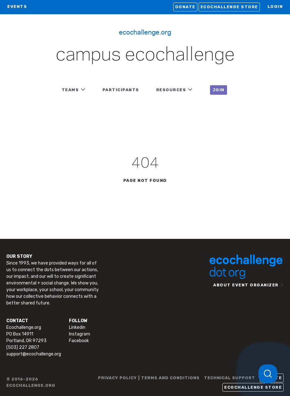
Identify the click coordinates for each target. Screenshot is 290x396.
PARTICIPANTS (120, 89)
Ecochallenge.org (145, 31)
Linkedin (77, 327)
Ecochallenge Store (229, 6)
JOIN (219, 89)
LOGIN (275, 6)
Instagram (79, 334)
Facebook (79, 340)
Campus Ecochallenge (145, 55)
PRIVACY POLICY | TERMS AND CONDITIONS (149, 377)
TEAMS (70, 89)
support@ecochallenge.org (33, 354)
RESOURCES (171, 89)
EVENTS (17, 6)
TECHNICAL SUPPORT (229, 377)
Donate (185, 6)
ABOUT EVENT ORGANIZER (246, 285)
